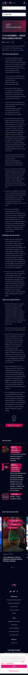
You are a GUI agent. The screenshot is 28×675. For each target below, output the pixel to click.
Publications (14, 596)
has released (13, 271)
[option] (14, 540)
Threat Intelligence (14, 628)
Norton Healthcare (19, 124)
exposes (19, 366)
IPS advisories (14, 606)
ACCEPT (14, 667)
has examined (20, 304)
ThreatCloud (14, 624)
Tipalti (7, 130)
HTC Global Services (15, 128)
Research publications (14, 603)
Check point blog (14, 610)
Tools (14, 618)
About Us (14, 639)
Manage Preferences (14, 672)
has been (7, 64)
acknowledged (9, 90)
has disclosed (18, 171)
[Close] (26, 656)
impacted (15, 225)
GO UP (14, 418)
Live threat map (14, 634)
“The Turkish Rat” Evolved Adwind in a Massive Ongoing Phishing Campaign (18, 457)
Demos (14, 613)
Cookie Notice (9, 664)
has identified (20, 334)
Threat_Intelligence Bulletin (16, 50)
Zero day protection (14, 631)
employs (14, 396)
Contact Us (14, 643)
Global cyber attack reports (14, 600)
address (16, 241)
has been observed (10, 402)
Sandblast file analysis (14, 621)
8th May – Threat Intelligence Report (15, 498)
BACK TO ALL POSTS (14, 425)
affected (11, 221)
